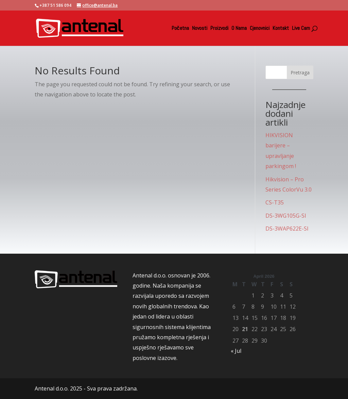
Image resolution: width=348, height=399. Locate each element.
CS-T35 (274, 202)
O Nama (239, 29)
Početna (180, 29)
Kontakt (281, 29)
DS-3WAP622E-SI (287, 228)
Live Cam (301, 29)
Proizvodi (219, 29)
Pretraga (300, 72)
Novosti (199, 29)
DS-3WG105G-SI (285, 215)
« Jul (236, 351)
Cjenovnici (259, 29)
